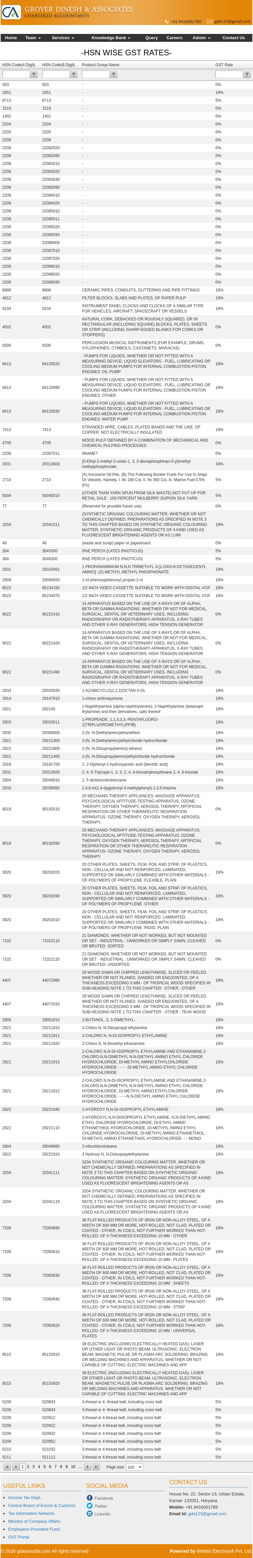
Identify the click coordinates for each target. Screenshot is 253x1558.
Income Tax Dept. (25, 1497)
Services (63, 37)
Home (11, 37)
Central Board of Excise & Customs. (42, 1505)
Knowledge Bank (111, 37)
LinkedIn (103, 1514)
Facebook (104, 1498)
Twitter (101, 1506)
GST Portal (18, 1537)
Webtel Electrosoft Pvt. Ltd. (224, 1551)
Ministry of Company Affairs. (35, 1521)
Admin (202, 37)
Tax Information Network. (32, 1513)
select (140, 1467)
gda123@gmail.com (207, 1513)
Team (33, 37)
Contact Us (233, 37)
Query (152, 37)
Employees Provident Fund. (34, 1529)
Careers (175, 37)
